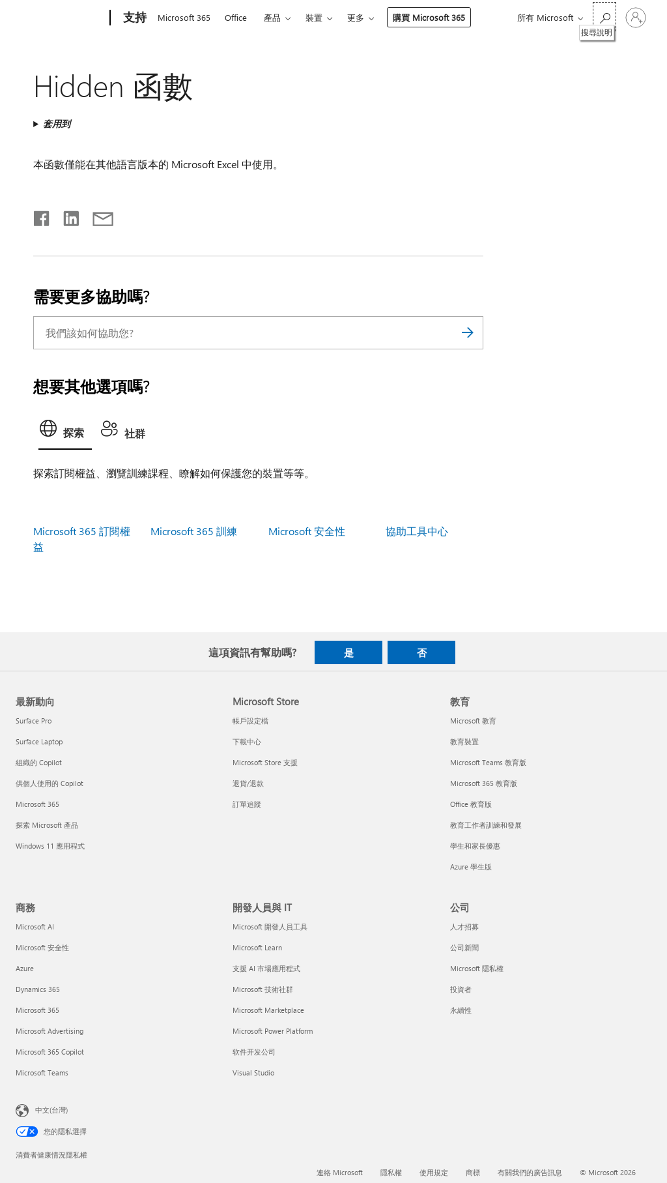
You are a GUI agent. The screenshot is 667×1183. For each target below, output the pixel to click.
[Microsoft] (60, 18)
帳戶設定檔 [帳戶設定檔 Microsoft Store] (250, 720)
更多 (355, 17)
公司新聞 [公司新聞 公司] (464, 947)
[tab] (65, 432)
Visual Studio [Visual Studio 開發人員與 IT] (253, 1072)
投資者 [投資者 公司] (461, 989)
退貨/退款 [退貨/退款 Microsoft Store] (248, 783)
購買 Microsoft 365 (429, 17)
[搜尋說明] (604, 16)
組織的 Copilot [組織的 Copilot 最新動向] (39, 762)
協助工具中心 (417, 531)
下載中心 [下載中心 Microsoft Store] (247, 741)
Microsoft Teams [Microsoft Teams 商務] (42, 1072)
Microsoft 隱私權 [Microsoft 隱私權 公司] (477, 968)
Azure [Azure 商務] (25, 968)
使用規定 (433, 1172)
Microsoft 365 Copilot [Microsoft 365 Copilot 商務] (50, 1052)
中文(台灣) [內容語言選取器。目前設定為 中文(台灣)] (51, 1110)
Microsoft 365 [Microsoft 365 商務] (37, 1010)
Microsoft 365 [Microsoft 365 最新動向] (37, 804)
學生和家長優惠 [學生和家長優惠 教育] (475, 846)
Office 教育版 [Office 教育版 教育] (471, 804)
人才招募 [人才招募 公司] (464, 926)
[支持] (133, 18)
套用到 (56, 123)
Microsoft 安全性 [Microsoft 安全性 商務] (42, 947)
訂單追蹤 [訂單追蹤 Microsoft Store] (247, 804)
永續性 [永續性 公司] (461, 1010)
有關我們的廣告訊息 (530, 1172)
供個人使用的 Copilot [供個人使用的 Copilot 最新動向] (49, 783)
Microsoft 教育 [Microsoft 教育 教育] (473, 720)
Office (236, 17)
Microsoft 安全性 (306, 531)
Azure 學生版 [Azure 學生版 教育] (471, 866)
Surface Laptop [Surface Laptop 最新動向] (39, 741)
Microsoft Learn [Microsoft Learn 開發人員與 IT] (257, 947)
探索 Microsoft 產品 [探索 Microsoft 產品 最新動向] (47, 825)
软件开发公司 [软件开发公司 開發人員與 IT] (254, 1052)
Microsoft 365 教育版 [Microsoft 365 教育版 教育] (483, 783)
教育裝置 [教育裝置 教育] (464, 741)
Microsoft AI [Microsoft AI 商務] (35, 926)
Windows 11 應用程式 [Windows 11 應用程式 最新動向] (50, 846)
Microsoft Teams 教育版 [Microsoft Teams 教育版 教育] (488, 762)
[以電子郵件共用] (97, 215)
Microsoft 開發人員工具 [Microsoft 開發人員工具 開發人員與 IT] (270, 926)
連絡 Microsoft (340, 1172)
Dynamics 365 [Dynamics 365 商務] (38, 989)
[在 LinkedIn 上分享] (66, 215)
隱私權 (391, 1172)
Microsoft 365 (184, 17)
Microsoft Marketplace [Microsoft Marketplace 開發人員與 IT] (268, 1010)
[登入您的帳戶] (635, 17)
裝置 (313, 17)
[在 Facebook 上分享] (42, 215)
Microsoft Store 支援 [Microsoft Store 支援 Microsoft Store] (265, 762)
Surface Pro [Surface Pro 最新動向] (33, 720)
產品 (272, 17)
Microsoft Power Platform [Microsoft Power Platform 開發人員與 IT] (273, 1031)
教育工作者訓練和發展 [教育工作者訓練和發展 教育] (486, 825)
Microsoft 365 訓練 (193, 531)
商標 (473, 1172)
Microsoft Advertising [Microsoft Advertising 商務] (49, 1031)
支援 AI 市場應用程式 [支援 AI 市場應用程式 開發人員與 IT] (266, 968)
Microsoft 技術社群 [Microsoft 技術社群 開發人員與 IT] (263, 989)
